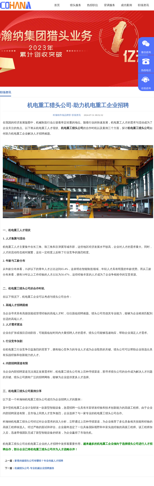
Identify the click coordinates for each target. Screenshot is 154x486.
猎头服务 (75, 5)
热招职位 (92, 5)
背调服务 (109, 5)
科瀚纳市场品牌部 (62, 115)
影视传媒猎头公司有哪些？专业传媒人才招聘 (39, 460)
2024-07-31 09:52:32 (92, 115)
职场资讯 (5, 92)
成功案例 (126, 5)
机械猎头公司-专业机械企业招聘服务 (34, 468)
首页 (57, 5)
